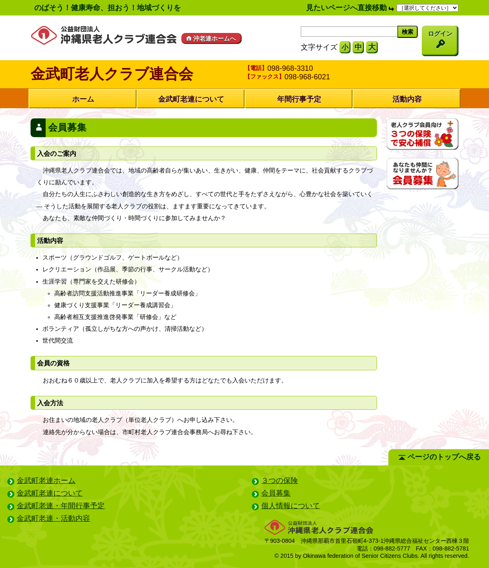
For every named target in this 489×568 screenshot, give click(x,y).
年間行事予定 (299, 99)
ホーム (83, 99)
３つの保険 (279, 480)
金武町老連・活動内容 (53, 518)
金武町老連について (191, 99)
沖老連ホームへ (210, 38)
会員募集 (276, 493)
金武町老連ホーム (46, 480)
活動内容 (407, 99)
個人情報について (290, 506)
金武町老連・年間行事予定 (61, 506)
